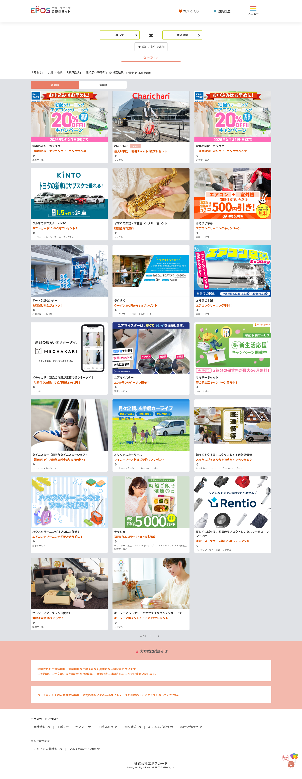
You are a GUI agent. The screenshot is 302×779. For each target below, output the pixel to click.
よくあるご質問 (161, 727)
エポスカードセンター (74, 727)
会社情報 (41, 727)
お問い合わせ (191, 727)
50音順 (103, 85)
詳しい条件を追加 (151, 47)
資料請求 (133, 727)
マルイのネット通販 (85, 749)
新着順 (55, 85)
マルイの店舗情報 (47, 749)
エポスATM (108, 727)
